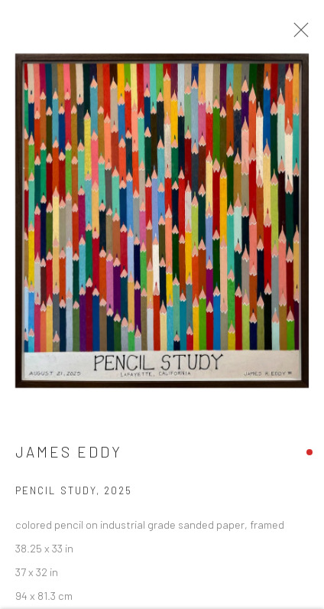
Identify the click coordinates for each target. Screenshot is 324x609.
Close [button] (297, 34)
